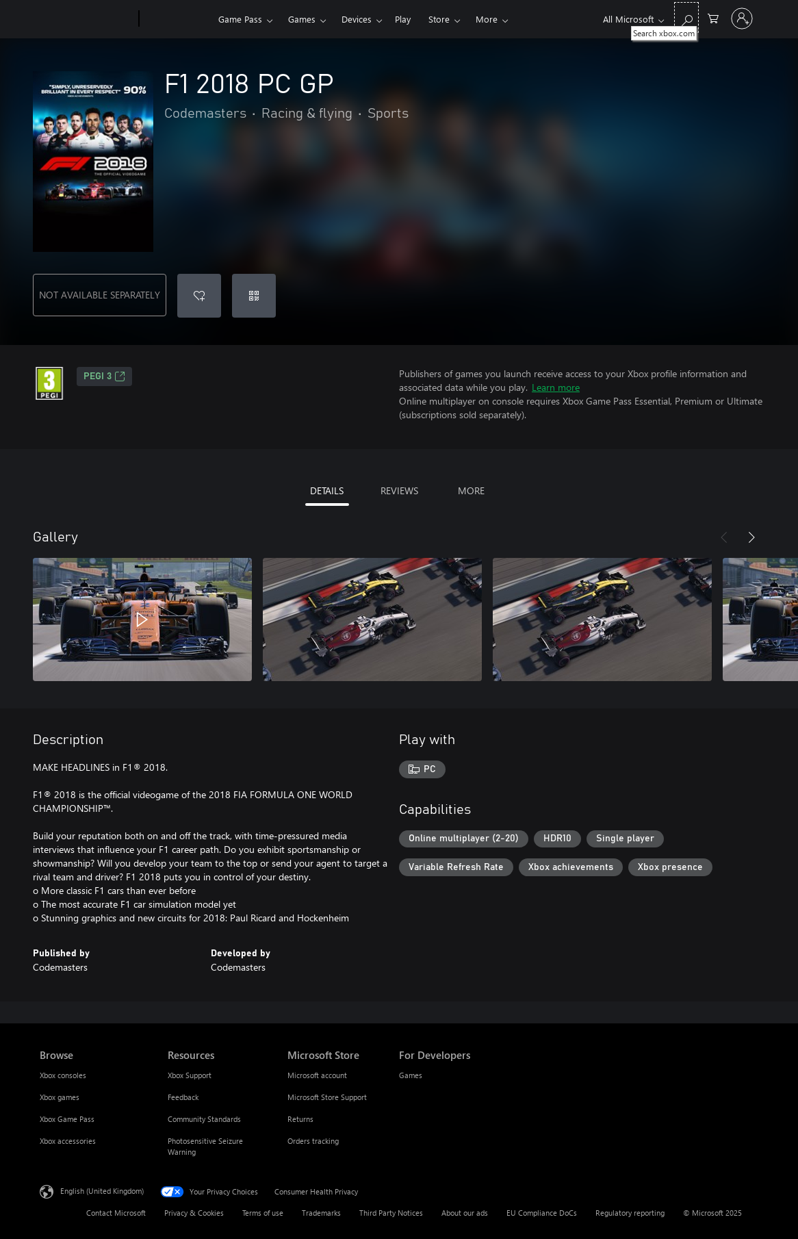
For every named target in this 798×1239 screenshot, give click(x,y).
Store (439, 19)
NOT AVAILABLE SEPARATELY (99, 294)
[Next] (751, 537)
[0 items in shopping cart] (713, 17)
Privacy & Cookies (194, 1212)
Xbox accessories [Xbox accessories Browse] (68, 1140)
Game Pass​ (240, 19)
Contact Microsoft (116, 1212)
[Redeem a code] (254, 296)
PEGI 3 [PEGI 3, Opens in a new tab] (104, 376)
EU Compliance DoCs (541, 1212)
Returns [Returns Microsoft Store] (300, 1118)
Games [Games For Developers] (410, 1075)
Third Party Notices (391, 1212)
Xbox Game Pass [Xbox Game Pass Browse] (67, 1118)
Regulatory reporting (630, 1212)
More (487, 19)
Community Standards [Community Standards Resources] (204, 1118)
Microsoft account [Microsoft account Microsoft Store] (317, 1075)
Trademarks (321, 1212)
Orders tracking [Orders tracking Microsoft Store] (313, 1140)
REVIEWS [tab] (399, 490)
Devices (357, 19)
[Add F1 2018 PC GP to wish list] (199, 296)
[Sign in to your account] (741, 18)
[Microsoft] (86, 19)
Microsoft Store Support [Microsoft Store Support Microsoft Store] (327, 1097)
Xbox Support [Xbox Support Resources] (189, 1075)
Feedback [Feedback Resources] (183, 1097)
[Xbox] (177, 19)
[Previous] (724, 537)
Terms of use (262, 1212)
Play (403, 19)
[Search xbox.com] (686, 17)
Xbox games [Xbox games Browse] (59, 1097)
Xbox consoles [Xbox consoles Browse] (63, 1075)
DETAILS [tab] (327, 490)
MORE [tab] (471, 490)
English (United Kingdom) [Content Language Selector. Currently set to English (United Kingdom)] (102, 1190)
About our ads (464, 1212)
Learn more (556, 387)
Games (302, 19)
